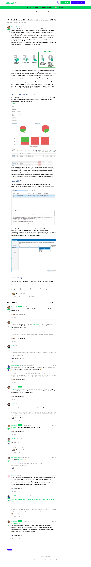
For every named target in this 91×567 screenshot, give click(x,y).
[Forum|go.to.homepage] (10, 3)
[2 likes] (17, 358)
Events (25, 3)
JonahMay (13, 346)
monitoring (44, 289)
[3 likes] (18, 379)
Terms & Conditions (39, 560)
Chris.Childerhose (15, 365)
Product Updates (37, 3)
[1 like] (16, 488)
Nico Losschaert (15, 457)
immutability (34, 289)
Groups (30, 3)
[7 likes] (18, 314)
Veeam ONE (24, 289)
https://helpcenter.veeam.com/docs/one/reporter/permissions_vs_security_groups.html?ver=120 (33, 500)
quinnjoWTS (13, 475)
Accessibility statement (51, 560)
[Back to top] (88, 557)
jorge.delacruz (14, 322)
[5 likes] (18, 338)
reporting (15, 289)
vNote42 (13, 439)
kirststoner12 (14, 26)
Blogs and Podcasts (25, 11)
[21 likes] (18, 294)
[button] (78, 2)
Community (8, 11)
